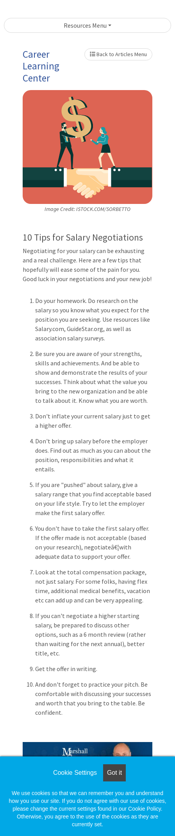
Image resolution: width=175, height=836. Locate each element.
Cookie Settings (75, 772)
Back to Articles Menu (118, 54)
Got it (114, 772)
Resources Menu (85, 25)
